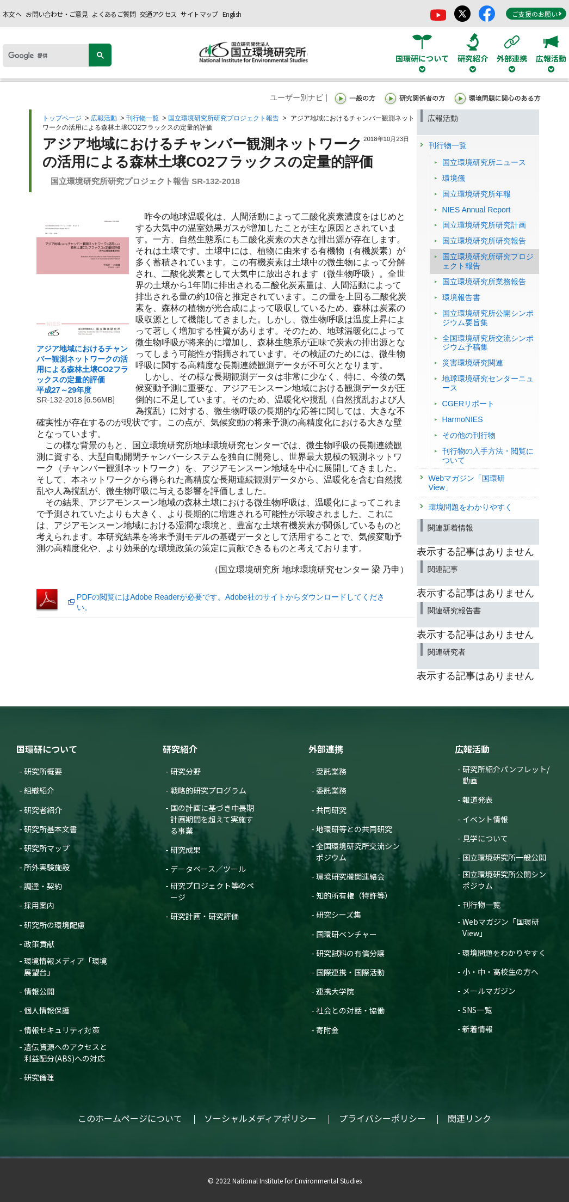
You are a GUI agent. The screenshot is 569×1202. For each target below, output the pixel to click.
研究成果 (185, 849)
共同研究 (331, 809)
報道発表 (477, 799)
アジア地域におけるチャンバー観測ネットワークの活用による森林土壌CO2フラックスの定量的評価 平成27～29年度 (82, 369)
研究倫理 (39, 1077)
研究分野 (185, 771)
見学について (485, 838)
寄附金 (327, 1029)
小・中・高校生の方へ (500, 971)
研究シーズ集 (338, 914)
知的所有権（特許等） (354, 895)
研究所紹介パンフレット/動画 (505, 775)
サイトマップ (199, 14)
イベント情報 (485, 819)
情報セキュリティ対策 (62, 1029)
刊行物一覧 (142, 118)
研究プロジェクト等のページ (212, 891)
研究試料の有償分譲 (350, 953)
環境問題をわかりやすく (504, 952)
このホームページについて (130, 1118)
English (232, 14)
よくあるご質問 (113, 14)
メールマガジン (489, 990)
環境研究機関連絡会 (350, 876)
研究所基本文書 (50, 828)
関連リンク (469, 1118)
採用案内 (39, 905)
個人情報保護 (47, 1010)
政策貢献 (39, 943)
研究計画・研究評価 (204, 916)
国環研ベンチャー (346, 934)
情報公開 (39, 991)
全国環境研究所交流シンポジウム (358, 851)
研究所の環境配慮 (54, 924)
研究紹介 (180, 748)
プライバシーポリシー (382, 1118)
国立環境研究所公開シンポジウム (504, 880)
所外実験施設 (47, 867)
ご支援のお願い (537, 14)
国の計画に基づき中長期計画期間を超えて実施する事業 (212, 819)
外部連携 (325, 748)
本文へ (12, 14)
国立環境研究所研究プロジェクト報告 (223, 118)
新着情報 (477, 1028)
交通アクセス (158, 14)
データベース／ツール (208, 868)
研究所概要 (43, 771)
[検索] (49, 55)
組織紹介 (39, 790)
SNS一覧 (477, 1009)
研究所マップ (47, 848)
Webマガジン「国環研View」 (500, 927)
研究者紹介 (43, 809)
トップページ (62, 118)
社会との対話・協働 (350, 1010)
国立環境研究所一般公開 (504, 857)
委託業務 (331, 790)
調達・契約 (43, 886)
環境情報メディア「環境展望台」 (65, 966)
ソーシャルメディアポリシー (260, 1118)
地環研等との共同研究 (354, 828)
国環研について (46, 748)
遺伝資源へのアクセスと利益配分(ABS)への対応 (65, 1052)
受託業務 (331, 771)
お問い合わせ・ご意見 (57, 14)
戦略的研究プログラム (208, 790)
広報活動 (104, 118)
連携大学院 (335, 991)
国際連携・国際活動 (350, 972)
